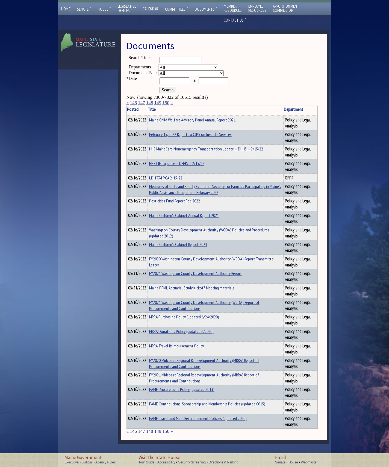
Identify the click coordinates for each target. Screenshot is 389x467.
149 (157, 102)
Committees (176, 9)
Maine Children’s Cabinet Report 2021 (187, 245)
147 (141, 102)
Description (308, 109)
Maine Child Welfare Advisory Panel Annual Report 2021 (201, 120)
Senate (84, 9)
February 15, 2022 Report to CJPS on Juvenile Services (199, 134)
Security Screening (192, 462)
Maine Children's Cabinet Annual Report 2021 (192, 216)
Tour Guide (146, 462)
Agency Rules (105, 462)
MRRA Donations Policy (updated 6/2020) (190, 332)
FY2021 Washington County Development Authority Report (204, 274)
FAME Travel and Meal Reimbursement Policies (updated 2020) (206, 419)
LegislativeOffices (126, 8)
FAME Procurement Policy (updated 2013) (190, 390)
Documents (206, 9)
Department (278, 109)
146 (133, 102)
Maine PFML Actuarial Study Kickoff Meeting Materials (200, 289)
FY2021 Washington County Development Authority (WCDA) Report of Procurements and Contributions (210, 306)
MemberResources (233, 8)
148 (149, 102)
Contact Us (235, 20)
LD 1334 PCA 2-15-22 (174, 178)
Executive (71, 462)
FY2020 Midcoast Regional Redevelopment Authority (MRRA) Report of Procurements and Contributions (210, 364)
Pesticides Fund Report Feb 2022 (183, 202)
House (104, 9)
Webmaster (309, 462)
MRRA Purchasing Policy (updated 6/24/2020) (193, 318)
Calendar (150, 9)
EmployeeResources (257, 8)
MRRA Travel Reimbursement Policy (185, 347)
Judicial (87, 462)
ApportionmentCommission (286, 8)
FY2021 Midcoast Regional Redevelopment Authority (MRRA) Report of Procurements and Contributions (210, 379)
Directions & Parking (223, 462)
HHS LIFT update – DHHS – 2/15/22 (185, 163)
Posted (141, 109)
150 (165, 102)
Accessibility (166, 462)
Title (160, 109)
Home (65, 9)
